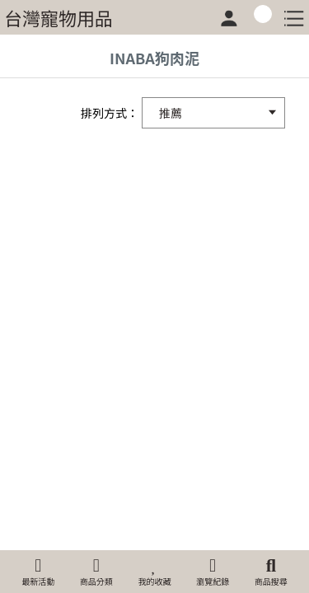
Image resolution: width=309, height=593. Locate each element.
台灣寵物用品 (58, 17)
